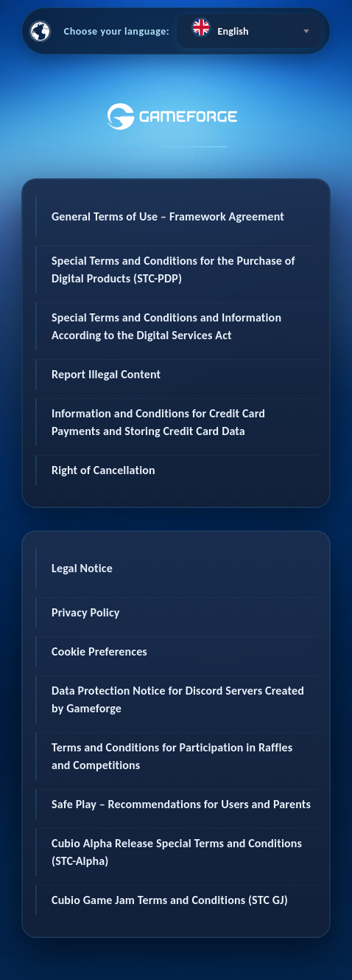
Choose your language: (117, 31)
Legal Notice (82, 568)
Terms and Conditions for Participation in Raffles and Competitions (172, 756)
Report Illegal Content (106, 374)
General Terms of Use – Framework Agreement (168, 216)
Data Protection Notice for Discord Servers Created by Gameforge (178, 699)
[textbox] (249, 27)
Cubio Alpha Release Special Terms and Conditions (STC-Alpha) (177, 852)
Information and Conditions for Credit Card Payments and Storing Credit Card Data (158, 422)
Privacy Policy (86, 612)
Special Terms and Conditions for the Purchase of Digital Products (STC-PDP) (173, 269)
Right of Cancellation (103, 470)
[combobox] (249, 31)
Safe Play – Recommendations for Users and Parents (181, 804)
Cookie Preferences (99, 651)
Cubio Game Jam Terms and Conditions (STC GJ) (170, 900)
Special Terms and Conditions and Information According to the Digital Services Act (166, 326)
